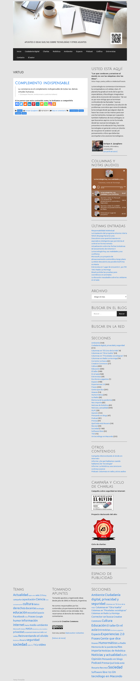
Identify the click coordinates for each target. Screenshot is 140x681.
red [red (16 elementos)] (45, 632)
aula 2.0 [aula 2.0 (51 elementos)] (39, 595)
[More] (54, 104)
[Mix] (42, 104)
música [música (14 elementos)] (23, 629)
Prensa (94, 421)
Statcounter (70, 633)
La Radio (94, 397)
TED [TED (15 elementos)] (110, 672)
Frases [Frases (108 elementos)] (31, 616)
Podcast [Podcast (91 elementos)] (96, 662)
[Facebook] (17, 104)
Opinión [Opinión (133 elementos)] (96, 658)
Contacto (20, 57)
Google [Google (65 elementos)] (39, 616)
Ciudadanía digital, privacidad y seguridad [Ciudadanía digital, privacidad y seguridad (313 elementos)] (105, 599)
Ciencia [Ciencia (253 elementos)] (40, 599)
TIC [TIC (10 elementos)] (32, 645)
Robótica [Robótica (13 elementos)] (16, 640)
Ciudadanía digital (32, 51)
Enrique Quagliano (31, 110)
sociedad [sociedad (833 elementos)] (20, 644)
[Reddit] (25, 104)
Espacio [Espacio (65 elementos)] (40, 612)
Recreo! (94, 426)
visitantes (80, 633)
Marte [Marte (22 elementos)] (27, 625)
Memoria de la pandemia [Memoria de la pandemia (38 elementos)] (104, 647)
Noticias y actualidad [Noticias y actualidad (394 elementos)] (106, 654)
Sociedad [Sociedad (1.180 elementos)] (115, 667)
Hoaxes (94, 392)
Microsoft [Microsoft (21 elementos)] (16, 629)
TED (93, 434)
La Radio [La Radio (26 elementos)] (121, 643)
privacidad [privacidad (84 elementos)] (18, 632)
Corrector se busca (99, 361)
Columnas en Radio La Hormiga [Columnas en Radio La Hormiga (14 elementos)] (105, 613)
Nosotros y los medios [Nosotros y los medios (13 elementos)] (39, 629)
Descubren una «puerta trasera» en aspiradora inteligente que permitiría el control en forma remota (107, 241)
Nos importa (96, 402)
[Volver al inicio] (59, 638)
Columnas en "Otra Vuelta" (102, 353)
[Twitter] (21, 104)
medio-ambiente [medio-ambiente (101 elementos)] (39, 625)
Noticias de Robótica (100, 405)
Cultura (94, 366)
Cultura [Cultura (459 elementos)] (107, 620)
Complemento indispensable (42, 83)
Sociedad (95, 428)
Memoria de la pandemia (101, 400)
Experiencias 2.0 (98, 384)
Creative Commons (99, 364)
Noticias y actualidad (99, 408)
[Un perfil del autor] (110, 151)
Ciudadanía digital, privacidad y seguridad (108, 345)
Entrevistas (111, 51)
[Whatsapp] (46, 104)
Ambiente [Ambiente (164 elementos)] (98, 594)
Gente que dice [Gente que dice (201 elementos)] (110, 638)
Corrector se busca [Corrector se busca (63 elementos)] (102, 616)
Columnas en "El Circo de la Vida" (104, 351)
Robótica (56, 51)
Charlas (46, 51)
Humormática (97, 395)
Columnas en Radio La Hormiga (104, 358)
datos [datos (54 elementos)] (36, 604)
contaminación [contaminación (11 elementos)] (17, 604)
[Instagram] (50, 104)
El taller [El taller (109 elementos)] (111, 625)
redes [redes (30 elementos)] (15, 636)
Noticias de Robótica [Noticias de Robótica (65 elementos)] (113, 650)
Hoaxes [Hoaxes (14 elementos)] (94, 643)
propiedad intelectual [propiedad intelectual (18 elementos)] (32, 632)
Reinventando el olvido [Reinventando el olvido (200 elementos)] (33, 635)
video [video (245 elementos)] (42, 644)
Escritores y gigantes (100, 379)
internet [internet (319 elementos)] (18, 625)
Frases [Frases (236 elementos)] (95, 638)
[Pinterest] (33, 104)
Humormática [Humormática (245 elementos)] (108, 642)
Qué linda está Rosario (100, 423)
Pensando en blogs (99, 415)
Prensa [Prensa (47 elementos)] (105, 662)
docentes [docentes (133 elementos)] (30, 608)
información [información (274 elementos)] (30, 620)
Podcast (94, 418)
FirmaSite (21, 680)
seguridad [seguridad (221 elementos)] (33, 639)
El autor (31, 57)
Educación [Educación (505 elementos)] (98, 625)
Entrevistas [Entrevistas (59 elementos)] (103, 629)
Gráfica (99, 51)
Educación (95, 369)
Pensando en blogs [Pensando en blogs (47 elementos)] (112, 659)
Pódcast (89, 51)
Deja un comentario (59, 110)
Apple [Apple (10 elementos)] (30, 595)
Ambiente (68, 51)
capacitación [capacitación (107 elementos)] (28, 599)
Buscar (122, 314)
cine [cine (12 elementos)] (47, 600)
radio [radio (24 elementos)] (42, 632)
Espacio (79, 51)
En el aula (95, 374)
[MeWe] (37, 104)
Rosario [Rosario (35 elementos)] (23, 640)
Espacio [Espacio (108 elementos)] (96, 634)
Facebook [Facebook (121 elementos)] (18, 616)
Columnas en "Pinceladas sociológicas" (107, 356)
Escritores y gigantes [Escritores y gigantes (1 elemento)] (117, 630)
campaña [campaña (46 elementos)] (17, 599)
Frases (94, 387)
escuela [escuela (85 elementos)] (32, 612)
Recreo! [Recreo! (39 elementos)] (104, 667)
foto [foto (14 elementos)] (26, 617)
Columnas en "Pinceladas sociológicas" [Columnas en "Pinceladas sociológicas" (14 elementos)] (109, 610)
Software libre (97, 431)
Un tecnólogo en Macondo (102, 436)
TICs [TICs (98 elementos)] (35, 644)
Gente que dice (97, 390)
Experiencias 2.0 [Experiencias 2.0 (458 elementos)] (112, 634)
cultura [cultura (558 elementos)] (28, 604)
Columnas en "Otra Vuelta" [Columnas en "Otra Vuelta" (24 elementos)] (109, 607)
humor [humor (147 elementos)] (17, 620)
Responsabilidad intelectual (102, 231)
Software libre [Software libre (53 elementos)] (99, 672)
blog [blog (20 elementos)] (44, 595)
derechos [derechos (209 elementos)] (19, 608)
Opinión (94, 413)
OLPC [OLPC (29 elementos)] (124, 655)
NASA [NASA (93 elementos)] (29, 628)
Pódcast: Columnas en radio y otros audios (108, 471)
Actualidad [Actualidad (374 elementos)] (20, 595)
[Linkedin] (29, 104)
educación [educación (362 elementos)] (20, 612)
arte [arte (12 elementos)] (33, 595)
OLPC (93, 410)
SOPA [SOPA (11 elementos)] (29, 645)
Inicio (19, 51)
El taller (94, 371)
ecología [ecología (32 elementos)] (40, 608)
